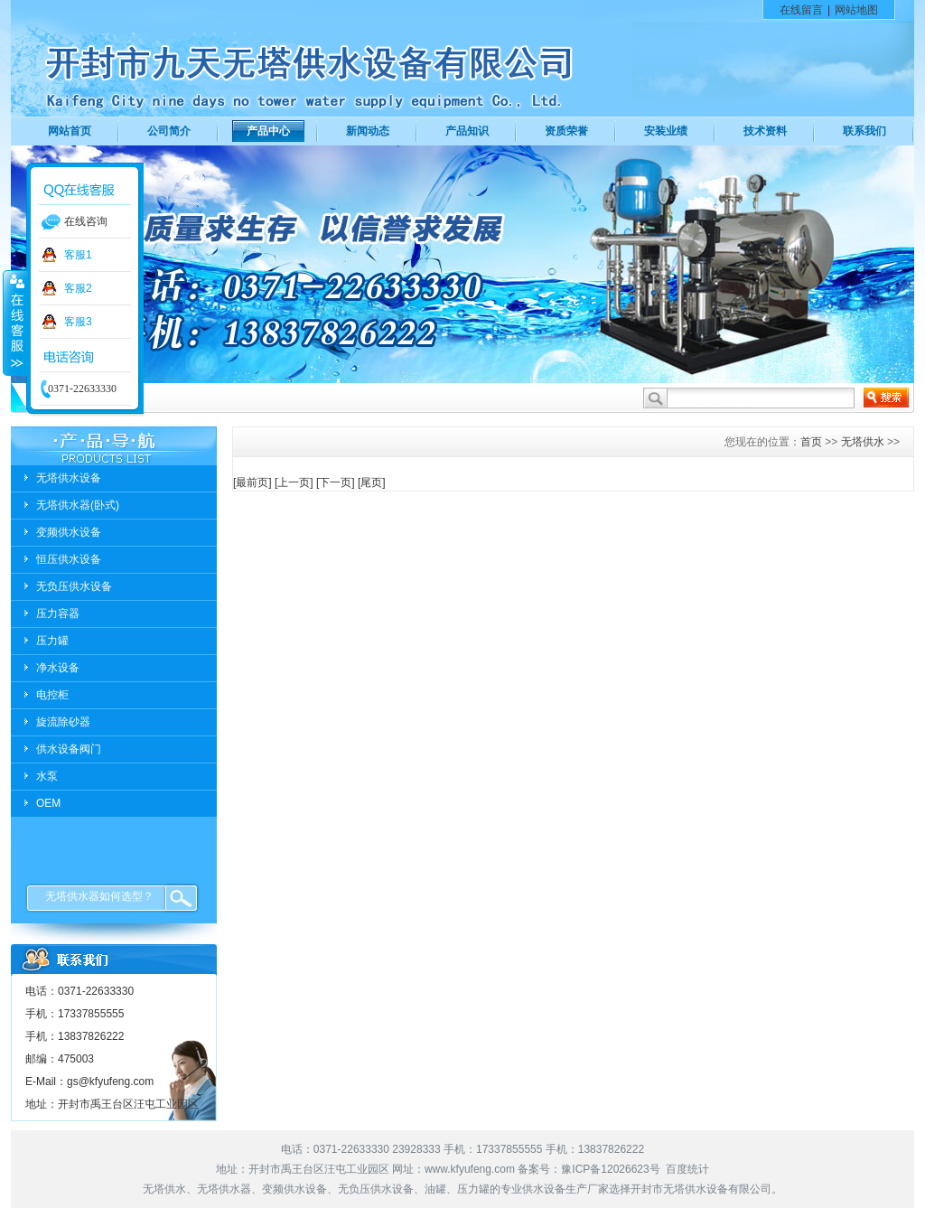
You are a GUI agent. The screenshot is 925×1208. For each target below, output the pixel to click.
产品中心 (268, 131)
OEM (48, 803)
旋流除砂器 (63, 722)
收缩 (15, 322)
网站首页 (69, 131)
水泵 (47, 776)
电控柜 (52, 694)
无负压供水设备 (74, 586)
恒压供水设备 (68, 559)
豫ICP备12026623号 (610, 1169)
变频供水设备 (68, 532)
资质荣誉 (566, 131)
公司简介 (169, 131)
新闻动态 (367, 131)
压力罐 (52, 640)
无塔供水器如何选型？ (99, 896)
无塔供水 (862, 441)
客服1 (78, 254)
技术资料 (765, 131)
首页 (811, 441)
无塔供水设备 (68, 478)
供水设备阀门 (68, 749)
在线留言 (801, 10)
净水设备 (57, 667)
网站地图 (856, 10)
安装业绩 (665, 131)
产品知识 (467, 131)
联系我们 (864, 131)
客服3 (78, 321)
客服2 (78, 288)
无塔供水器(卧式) (77, 505)
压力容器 (57, 613)
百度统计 (687, 1169)
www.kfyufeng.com (470, 1169)
